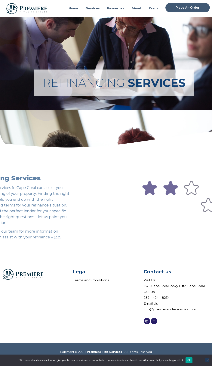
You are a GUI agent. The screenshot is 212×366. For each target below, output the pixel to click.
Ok (189, 360)
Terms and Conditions (91, 280)
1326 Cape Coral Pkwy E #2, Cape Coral (174, 286)
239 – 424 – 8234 (157, 297)
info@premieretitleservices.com (170, 309)
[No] (207, 360)
